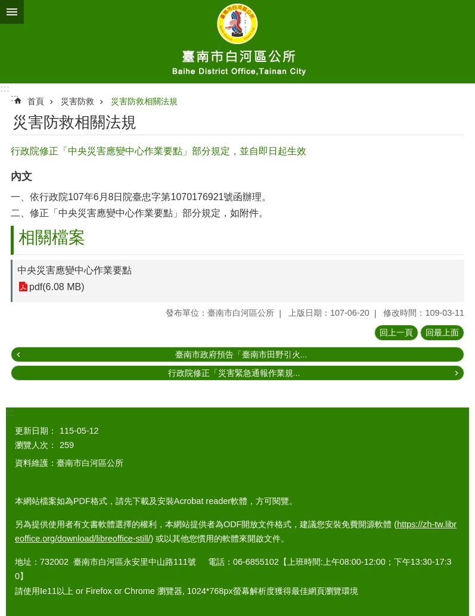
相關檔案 (51, 237)
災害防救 (77, 101)
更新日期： (36, 430)
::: (5, 88)
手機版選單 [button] (12, 12)
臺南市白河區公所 (237, 41)
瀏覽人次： (36, 445)
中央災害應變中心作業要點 (74, 270)
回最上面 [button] (442, 332)
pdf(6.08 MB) (56, 287)
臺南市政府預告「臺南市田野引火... (241, 354)
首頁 (35, 101)
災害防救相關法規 (144, 101)
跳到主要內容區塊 (6, 6)
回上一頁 (396, 332)
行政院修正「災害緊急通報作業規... (234, 373)
